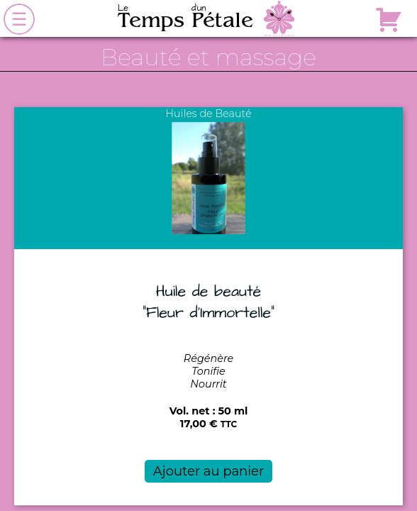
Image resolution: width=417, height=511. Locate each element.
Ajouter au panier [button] (208, 471)
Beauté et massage (208, 57)
